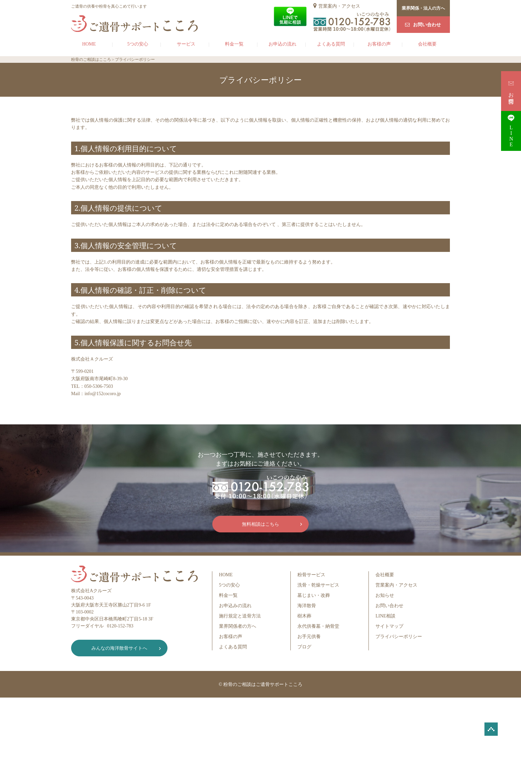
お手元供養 (309, 636)
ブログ (304, 646)
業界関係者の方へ (237, 626)
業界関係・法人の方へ (423, 8)
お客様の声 (379, 44)
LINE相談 (385, 615)
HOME (89, 44)
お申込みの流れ (235, 605)
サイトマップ (389, 626)
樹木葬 (304, 615)
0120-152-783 (120, 625)
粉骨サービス (311, 574)
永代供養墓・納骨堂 (318, 626)
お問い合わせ (427, 24)
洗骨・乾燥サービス (318, 585)
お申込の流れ (282, 44)
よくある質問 (331, 44)
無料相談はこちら (260, 524)
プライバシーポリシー (398, 636)
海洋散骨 (306, 605)
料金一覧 (234, 44)
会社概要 (427, 44)
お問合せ (511, 90)
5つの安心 (137, 44)
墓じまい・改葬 (313, 595)
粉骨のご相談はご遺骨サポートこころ (262, 684)
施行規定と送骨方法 (240, 615)
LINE (511, 131)
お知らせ (384, 595)
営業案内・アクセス (339, 6)
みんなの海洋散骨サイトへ (119, 648)
